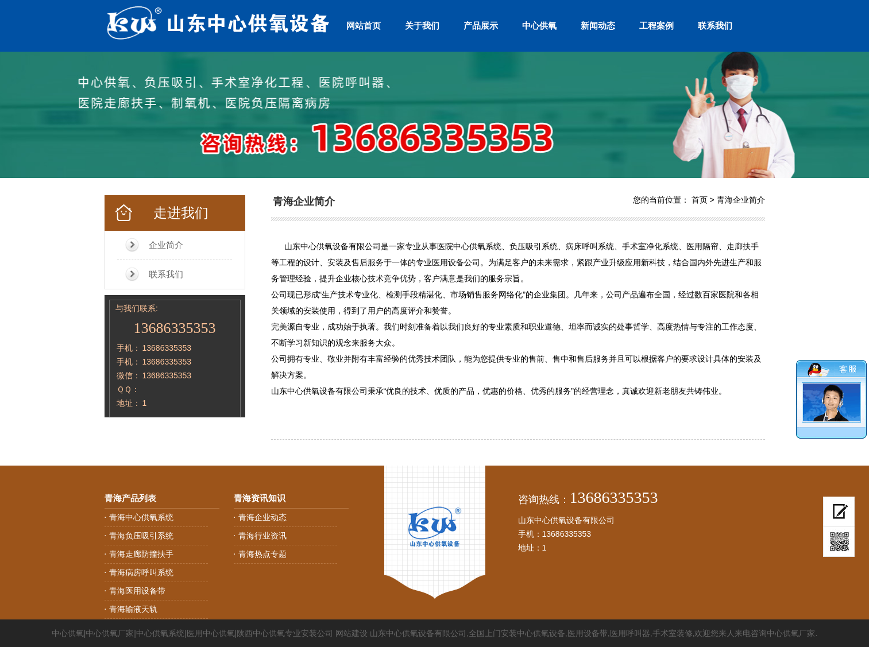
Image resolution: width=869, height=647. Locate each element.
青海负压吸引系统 (141, 535)
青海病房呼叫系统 (141, 572)
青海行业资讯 (262, 535)
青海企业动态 (262, 517)
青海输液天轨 (133, 609)
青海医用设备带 (137, 590)
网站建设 (351, 633)
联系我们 (715, 25)
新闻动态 (598, 25)
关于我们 (422, 25)
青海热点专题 (262, 554)
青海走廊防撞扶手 (141, 554)
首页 (700, 199)
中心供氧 (539, 25)
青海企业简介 (741, 199)
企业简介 (166, 245)
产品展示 (481, 25)
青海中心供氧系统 (141, 517)
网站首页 (363, 25)
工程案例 (656, 25)
